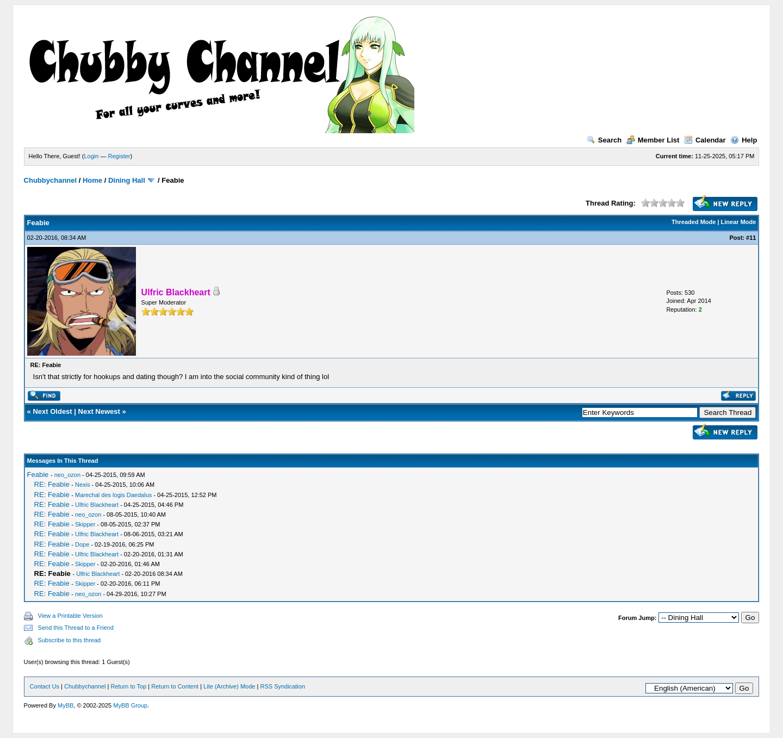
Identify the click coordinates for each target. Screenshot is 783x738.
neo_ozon (67, 475)
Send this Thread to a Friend (76, 627)
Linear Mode (738, 222)
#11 (751, 237)
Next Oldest (52, 411)
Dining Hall (126, 180)
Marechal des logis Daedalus (113, 495)
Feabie (38, 474)
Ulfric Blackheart (97, 504)
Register (119, 156)
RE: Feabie (52, 484)
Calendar (705, 140)
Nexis (82, 484)
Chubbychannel (50, 180)
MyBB (65, 705)
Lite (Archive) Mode (229, 686)
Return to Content (174, 686)
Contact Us (44, 686)
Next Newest (99, 411)
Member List (653, 140)
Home (92, 180)
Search (604, 140)
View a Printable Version (70, 615)
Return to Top (128, 686)
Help (743, 140)
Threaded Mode (694, 222)
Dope (82, 544)
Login (91, 156)
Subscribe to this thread (69, 640)
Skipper (85, 524)
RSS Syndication (282, 686)
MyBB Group (130, 705)
